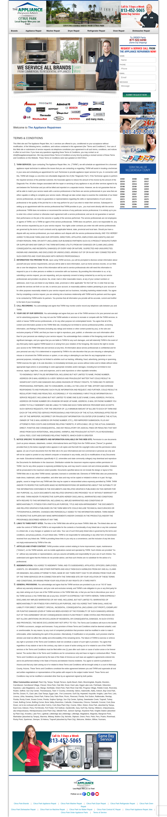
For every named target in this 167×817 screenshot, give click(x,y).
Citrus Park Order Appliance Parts (74, 812)
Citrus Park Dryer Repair (96, 804)
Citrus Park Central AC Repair (109, 809)
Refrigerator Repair (96, 31)
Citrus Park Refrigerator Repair (122, 804)
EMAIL (122, 73)
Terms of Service (100, 812)
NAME (122, 56)
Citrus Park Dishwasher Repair (23, 809)
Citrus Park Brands (21, 804)
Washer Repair (53, 31)
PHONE (123, 64)
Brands (14, 31)
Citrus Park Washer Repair (71, 804)
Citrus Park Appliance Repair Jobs (138, 809)
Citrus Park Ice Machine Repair (52, 809)
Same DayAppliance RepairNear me (147, 108)
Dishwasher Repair (141, 31)
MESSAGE (124, 82)
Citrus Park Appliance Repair (44, 804)
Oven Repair (119, 31)
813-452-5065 (133, 10)
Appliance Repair (33, 31)
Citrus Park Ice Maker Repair (80, 809)
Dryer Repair (74, 31)
